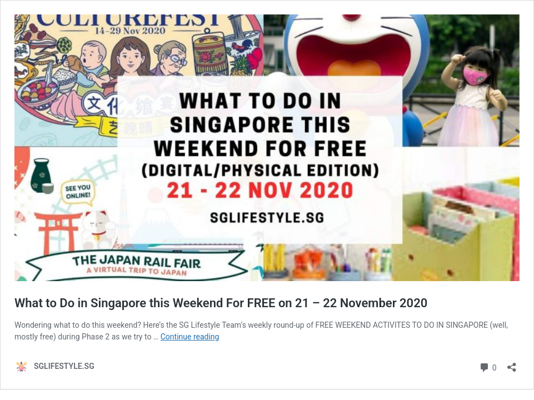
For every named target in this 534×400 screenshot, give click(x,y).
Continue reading (190, 336)
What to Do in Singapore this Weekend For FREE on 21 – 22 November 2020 (220, 303)
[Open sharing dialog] (512, 363)
